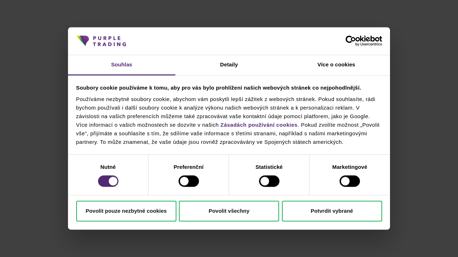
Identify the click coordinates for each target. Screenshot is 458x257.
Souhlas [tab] (121, 64)
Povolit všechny (229, 211)
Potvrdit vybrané (332, 211)
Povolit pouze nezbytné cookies (126, 211)
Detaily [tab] (229, 64)
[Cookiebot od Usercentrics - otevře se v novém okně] (351, 41)
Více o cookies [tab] (336, 64)
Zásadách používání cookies (259, 125)
